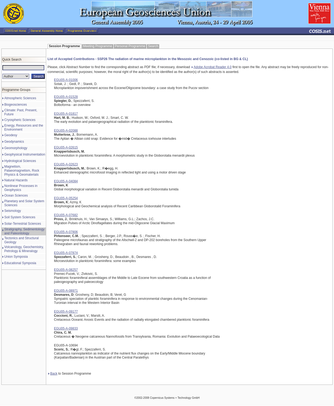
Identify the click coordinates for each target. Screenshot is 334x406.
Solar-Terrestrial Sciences (22, 224)
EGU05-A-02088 (66, 130)
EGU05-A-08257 (66, 270)
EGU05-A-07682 (66, 215)
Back (52, 373)
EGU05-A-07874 (66, 253)
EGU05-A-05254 (66, 198)
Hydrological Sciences (20, 161)
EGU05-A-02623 (66, 164)
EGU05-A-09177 (66, 311)
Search (153, 46)
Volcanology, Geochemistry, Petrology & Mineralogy (24, 249)
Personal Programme (130, 46)
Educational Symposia (20, 263)
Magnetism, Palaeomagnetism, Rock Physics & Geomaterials (21, 170)
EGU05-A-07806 (66, 232)
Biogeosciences (15, 104)
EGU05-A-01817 (66, 114)
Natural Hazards (16, 180)
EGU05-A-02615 (66, 147)
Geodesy (10, 135)
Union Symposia (16, 257)
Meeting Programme (97, 46)
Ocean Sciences (16, 195)
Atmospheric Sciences (20, 98)
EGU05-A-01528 (66, 97)
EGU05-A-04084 (66, 181)
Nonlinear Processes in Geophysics (20, 188)
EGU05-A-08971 (66, 291)
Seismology (12, 211)
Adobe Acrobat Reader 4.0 (211, 67)
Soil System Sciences (19, 217)
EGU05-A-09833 (66, 328)
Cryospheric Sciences (19, 120)
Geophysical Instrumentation (24, 154)
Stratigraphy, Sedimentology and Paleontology (24, 231)
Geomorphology (15, 148)
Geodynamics (14, 141)
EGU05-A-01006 (66, 80)
